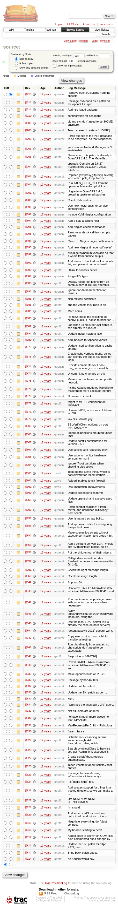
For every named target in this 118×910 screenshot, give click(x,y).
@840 (28, 667)
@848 (28, 593)
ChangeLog (71, 896)
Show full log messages (67, 65)
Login (58, 24)
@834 (28, 707)
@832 (28, 720)
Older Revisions (101, 40)
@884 (28, 312)
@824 (28, 784)
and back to (98, 55)
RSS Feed (50, 896)
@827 (28, 760)
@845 (28, 625)
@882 (28, 327)
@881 (28, 334)
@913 (28, 94)
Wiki (11, 29)
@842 (28, 649)
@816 (28, 848)
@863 (28, 475)
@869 (28, 427)
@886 (28, 299)
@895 (28, 234)
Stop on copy (24, 59)
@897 (28, 221)
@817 (28, 840)
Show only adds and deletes (31, 68)
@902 (28, 185)
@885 (28, 306)
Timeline (29, 29)
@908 (28, 130)
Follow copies (24, 63)
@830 (28, 734)
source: (11, 47)
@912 (28, 102)
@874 (28, 390)
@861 (28, 488)
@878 (28, 358)
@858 (28, 511)
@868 (28, 435)
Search (105, 34)
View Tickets (102, 29)
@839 (28, 676)
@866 (28, 451)
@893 (28, 248)
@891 (28, 263)
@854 (28, 547)
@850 (28, 578)
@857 (28, 520)
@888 (28, 284)
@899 (28, 207)
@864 (28, 466)
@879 (28, 348)
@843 (28, 640)
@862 (28, 482)
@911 (28, 109)
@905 (28, 157)
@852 (28, 563)
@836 (28, 694)
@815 (28, 855)
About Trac (89, 24)
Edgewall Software (50, 903)
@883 (28, 319)
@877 (28, 368)
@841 (28, 658)
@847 (28, 604)
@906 (28, 149)
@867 (28, 444)
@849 (28, 584)
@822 (28, 803)
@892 (28, 255)
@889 (28, 277)
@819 (28, 825)
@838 (28, 682)
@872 (28, 404)
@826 (28, 769)
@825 (28, 777)
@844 (28, 632)
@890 (28, 270)
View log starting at (69, 55)
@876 (28, 375)
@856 (28, 527)
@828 (28, 752)
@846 (28, 615)
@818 (28, 833)
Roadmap (50, 29)
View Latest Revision (76, 40)
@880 (28, 341)
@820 (28, 817)
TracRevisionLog (56, 885)
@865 (28, 458)
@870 (28, 420)
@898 (28, 215)
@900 (28, 200)
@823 (28, 793)
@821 (28, 810)
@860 (28, 494)
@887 (28, 292)
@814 (28, 861)
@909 (28, 123)
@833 (28, 713)
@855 (28, 537)
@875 (28, 382)
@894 (28, 242)
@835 (28, 701)
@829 (28, 742)
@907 (28, 139)
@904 (28, 167)
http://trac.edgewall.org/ (102, 903)
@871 (28, 413)
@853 (28, 554)
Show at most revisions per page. (75, 61)
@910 (28, 116)
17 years (45, 94)
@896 (28, 227)
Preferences (107, 24)
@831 (28, 727)
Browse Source (75, 29)
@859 (28, 501)
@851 (28, 571)
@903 (28, 176)
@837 (28, 688)
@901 (28, 193)
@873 (28, 397)
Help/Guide (72, 24)
